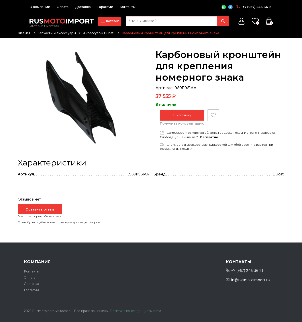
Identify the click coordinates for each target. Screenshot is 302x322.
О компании (39, 7)
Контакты (127, 7)
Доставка (83, 7)
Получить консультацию (182, 123)
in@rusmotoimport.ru (250, 280)
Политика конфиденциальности (135, 311)
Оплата (63, 7)
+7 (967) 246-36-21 (258, 7)
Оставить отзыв (39, 209)
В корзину (182, 115)
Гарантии (105, 7)
